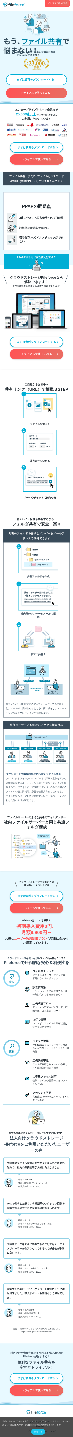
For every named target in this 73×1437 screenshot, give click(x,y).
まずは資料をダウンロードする (35, 79)
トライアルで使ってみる (57, 3)
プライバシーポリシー (50, 1421)
